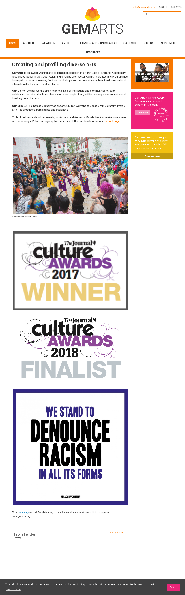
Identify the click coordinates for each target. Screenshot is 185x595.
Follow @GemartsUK (117, 533)
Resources (93, 52)
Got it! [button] (173, 587)
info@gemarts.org (144, 7)
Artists (67, 43)
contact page (112, 121)
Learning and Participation (98, 43)
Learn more (142, 112)
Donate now (152, 156)
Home (12, 43)
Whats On (48, 43)
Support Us (169, 43)
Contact (149, 43)
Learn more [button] (13, 589)
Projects (129, 43)
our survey (23, 512)
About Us (29, 43)
